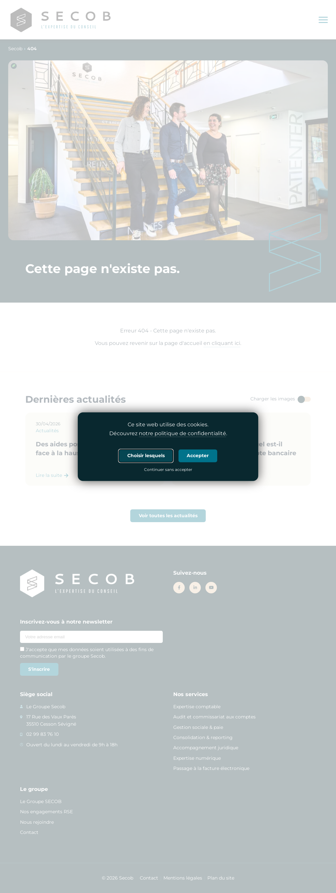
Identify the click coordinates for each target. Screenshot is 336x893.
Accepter (198, 455)
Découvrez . (168, 433)
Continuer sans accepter (168, 470)
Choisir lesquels (146, 455)
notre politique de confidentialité (182, 433)
